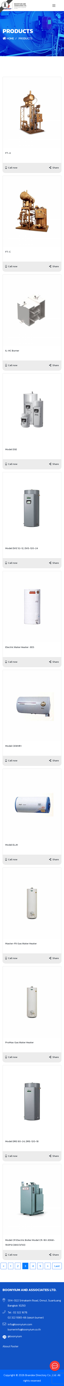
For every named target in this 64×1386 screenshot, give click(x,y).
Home (8, 38)
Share (54, 167)
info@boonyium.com (20, 1324)
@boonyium (15, 1336)
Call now (11, 167)
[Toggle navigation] (54, 5)
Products (25, 38)
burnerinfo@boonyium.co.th (24, 1329)
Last (57, 1266)
